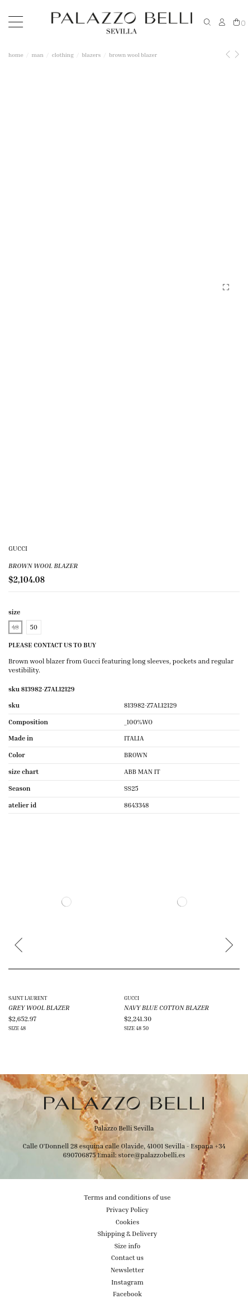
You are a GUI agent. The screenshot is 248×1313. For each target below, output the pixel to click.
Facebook (127, 1294)
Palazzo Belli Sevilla (124, 1128)
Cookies (128, 1222)
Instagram (127, 1282)
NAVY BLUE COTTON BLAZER (166, 1007)
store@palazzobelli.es (151, 1155)
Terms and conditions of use (127, 1197)
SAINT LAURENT (27, 998)
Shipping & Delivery (128, 1233)
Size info (128, 1246)
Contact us (127, 1257)
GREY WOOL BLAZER (39, 1007)
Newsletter (127, 1270)
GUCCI (17, 548)
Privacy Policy (127, 1209)
